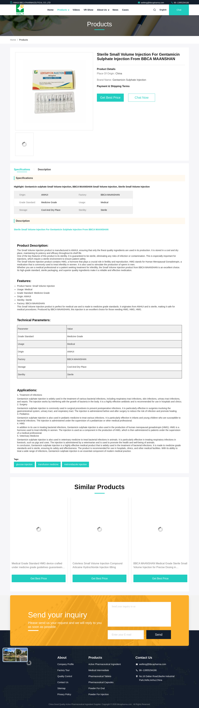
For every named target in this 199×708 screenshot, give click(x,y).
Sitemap (61, 688)
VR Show (88, 10)
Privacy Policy (64, 694)
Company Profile (65, 664)
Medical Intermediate (98, 670)
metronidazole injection (75, 464)
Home (50, 10)
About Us (103, 10)
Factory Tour (63, 670)
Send (158, 634)
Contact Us (62, 682)
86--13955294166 (180, 3)
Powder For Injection (98, 694)
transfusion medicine (48, 464)
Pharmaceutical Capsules (100, 682)
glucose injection (24, 464)
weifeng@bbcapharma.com (151, 3)
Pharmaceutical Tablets (99, 676)
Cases (125, 10)
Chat (179, 10)
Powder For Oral (96, 688)
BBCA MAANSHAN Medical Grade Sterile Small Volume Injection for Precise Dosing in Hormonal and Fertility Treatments (160, 565)
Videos (76, 10)
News (115, 10)
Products (63, 10)
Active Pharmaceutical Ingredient (104, 664)
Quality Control (64, 676)
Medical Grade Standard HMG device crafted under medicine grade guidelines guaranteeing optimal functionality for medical (38, 565)
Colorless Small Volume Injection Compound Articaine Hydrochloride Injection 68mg (97, 565)
